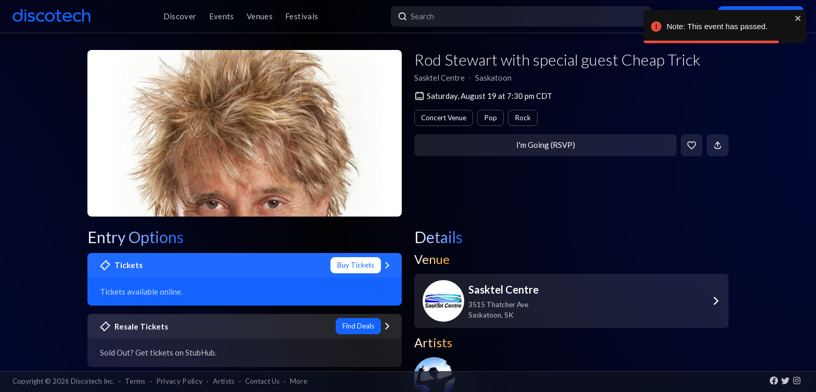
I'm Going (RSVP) (545, 144)
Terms (135, 381)
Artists (223, 381)
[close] (798, 18)
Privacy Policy (179, 381)
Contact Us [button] (262, 381)
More (298, 381)
